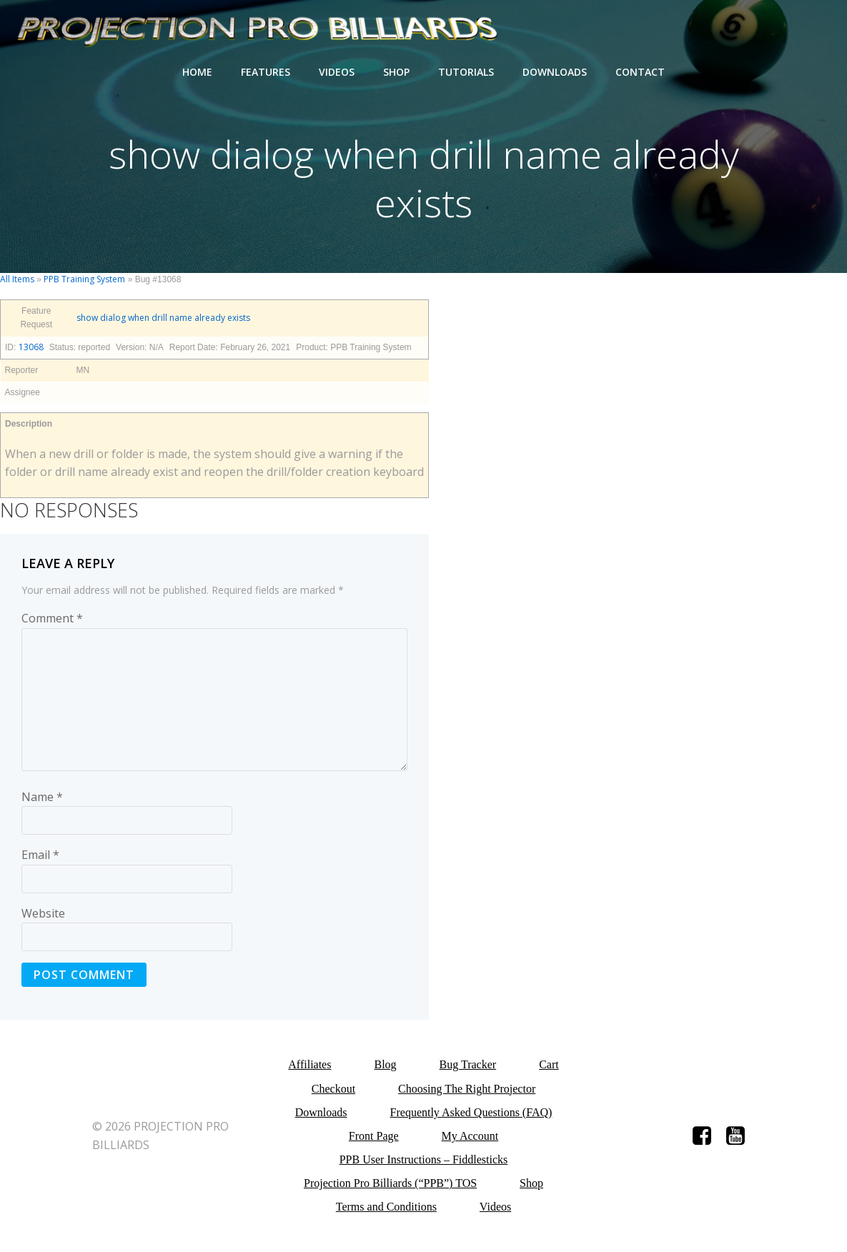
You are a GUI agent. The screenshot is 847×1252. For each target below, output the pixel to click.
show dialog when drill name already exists (163, 318)
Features (265, 72)
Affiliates (309, 1064)
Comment (52, 618)
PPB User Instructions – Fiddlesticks (424, 1159)
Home (197, 72)
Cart (549, 1064)
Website (43, 913)
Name (42, 797)
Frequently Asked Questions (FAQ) (471, 1112)
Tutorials (466, 72)
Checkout (333, 1089)
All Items (17, 279)
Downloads (554, 72)
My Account (470, 1136)
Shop (396, 72)
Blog (385, 1064)
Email (40, 855)
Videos (337, 72)
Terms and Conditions (386, 1207)
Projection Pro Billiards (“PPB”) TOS (390, 1183)
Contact (640, 72)
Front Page (374, 1136)
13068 (31, 347)
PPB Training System (84, 279)
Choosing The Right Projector (466, 1089)
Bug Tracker (468, 1064)
